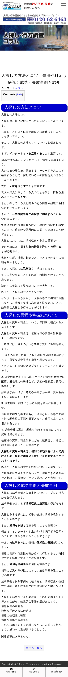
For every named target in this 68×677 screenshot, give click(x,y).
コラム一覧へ (34, 648)
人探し (19, 88)
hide (19, 94)
